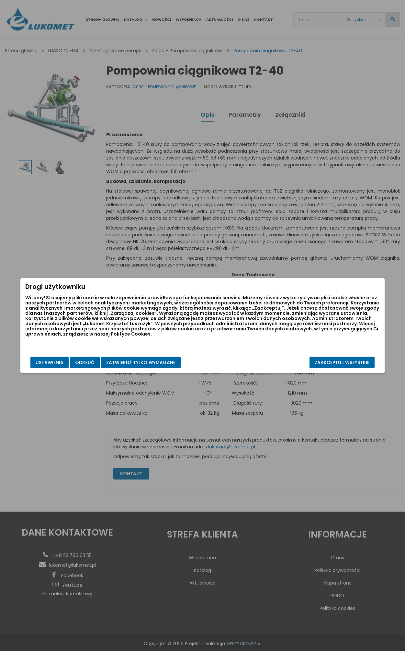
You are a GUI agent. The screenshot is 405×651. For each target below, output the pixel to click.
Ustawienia (74, 362)
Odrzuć (109, 362)
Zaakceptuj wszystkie (318, 362)
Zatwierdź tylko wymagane (165, 362)
